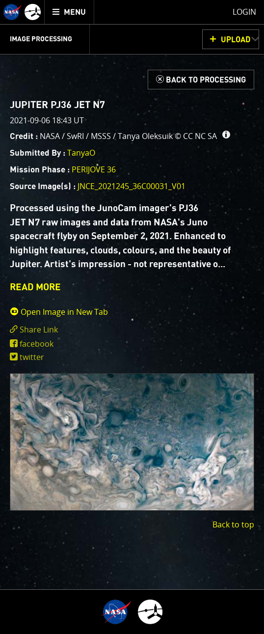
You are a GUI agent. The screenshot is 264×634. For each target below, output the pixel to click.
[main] (132, 317)
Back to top (233, 524)
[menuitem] (69, 12)
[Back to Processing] (201, 79)
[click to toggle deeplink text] (132, 330)
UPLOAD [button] (236, 40)
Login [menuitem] (244, 11)
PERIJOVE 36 (94, 169)
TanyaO (81, 152)
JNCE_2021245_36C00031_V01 (131, 186)
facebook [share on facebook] (36, 343)
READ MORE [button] (35, 287)
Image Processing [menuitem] (41, 39)
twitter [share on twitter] (32, 357)
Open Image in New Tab (59, 311)
